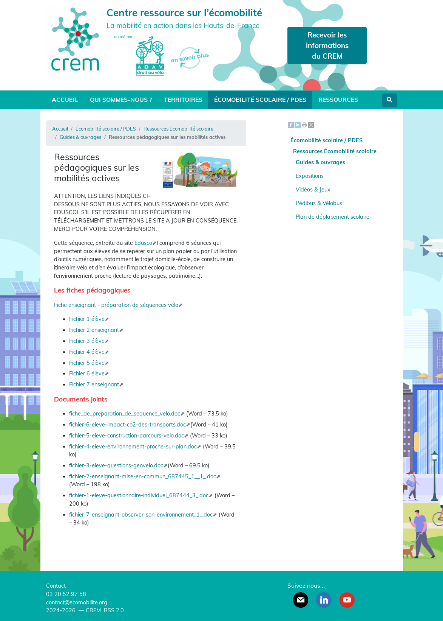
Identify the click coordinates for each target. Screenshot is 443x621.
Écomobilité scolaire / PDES (260, 99)
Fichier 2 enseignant (94, 330)
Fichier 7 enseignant (94, 384)
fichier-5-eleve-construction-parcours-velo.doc (126, 435)
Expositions (310, 176)
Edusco (143, 243)
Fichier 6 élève (87, 373)
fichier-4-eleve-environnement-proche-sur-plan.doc (133, 446)
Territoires (183, 99)
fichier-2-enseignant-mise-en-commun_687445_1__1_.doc (142, 476)
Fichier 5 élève (87, 363)
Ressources (338, 99)
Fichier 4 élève (87, 352)
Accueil (65, 99)
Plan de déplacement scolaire (332, 216)
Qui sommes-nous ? (121, 99)
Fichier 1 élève (87, 319)
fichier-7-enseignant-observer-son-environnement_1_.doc (141, 514)
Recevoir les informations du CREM (327, 45)
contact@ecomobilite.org (76, 602)
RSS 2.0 (113, 610)
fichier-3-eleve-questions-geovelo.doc (116, 465)
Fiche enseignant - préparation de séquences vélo (116, 305)
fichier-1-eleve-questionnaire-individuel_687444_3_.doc (138, 495)
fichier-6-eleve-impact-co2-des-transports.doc (127, 424)
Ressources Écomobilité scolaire (178, 129)
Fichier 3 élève (87, 341)
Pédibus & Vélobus (319, 203)
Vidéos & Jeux (313, 189)
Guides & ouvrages (80, 137)
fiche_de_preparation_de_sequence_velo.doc (124, 413)
